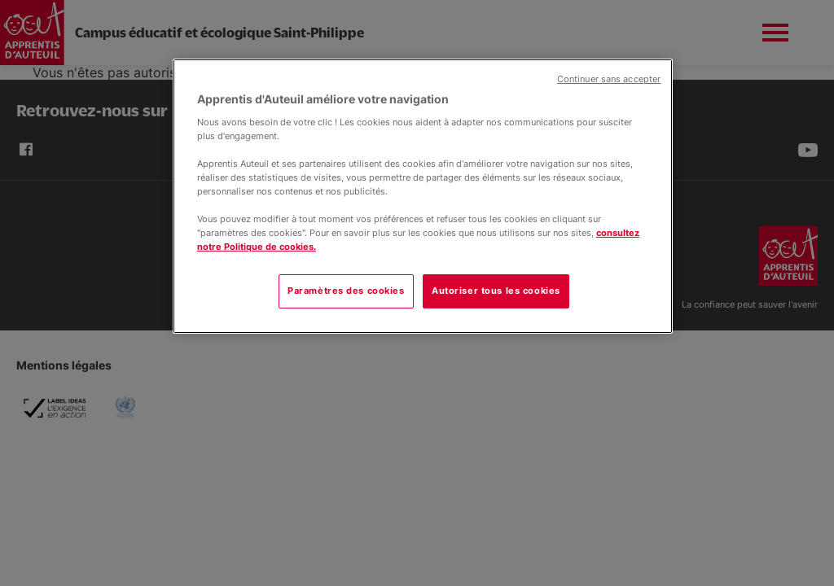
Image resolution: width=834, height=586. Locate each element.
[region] (423, 196)
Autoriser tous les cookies (496, 290)
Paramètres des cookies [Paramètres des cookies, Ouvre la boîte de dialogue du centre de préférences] (346, 290)
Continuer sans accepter (609, 79)
